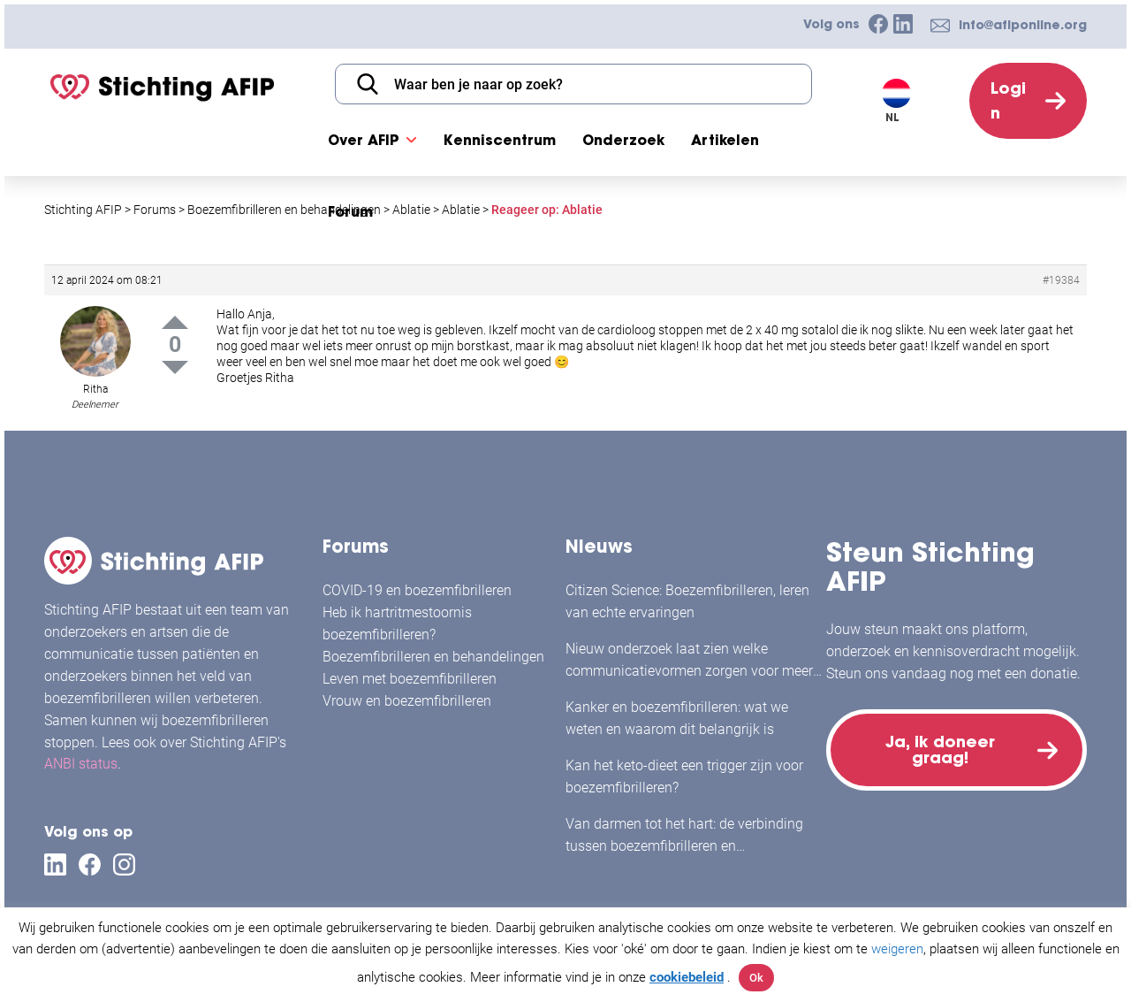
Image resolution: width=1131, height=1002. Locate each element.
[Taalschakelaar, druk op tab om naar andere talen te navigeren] (906, 101)
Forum (350, 211)
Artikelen (725, 140)
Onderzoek (623, 140)
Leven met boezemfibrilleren (410, 678)
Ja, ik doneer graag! (940, 749)
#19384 (1061, 280)
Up (175, 322)
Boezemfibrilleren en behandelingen (433, 656)
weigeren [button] (897, 949)
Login (1008, 100)
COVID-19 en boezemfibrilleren (417, 590)
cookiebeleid (686, 977)
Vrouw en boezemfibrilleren (407, 700)
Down (175, 367)
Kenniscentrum (500, 140)
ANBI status (81, 763)
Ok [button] (756, 977)
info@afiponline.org (1023, 25)
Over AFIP (363, 140)
